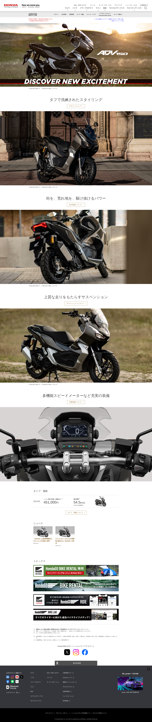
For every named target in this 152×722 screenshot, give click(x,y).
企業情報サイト (67, 673)
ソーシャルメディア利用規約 (79, 713)
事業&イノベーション (68, 682)
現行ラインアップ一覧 (118, 20)
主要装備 (71, 14)
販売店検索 (77, 663)
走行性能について (75, 205)
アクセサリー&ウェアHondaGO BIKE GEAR (105, 14)
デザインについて (75, 106)
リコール (92, 3)
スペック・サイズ (91, 14)
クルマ (68, 8)
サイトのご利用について (100, 713)
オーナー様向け (118, 14)
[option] (43, 535)
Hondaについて (67, 677)
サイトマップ (118, 3)
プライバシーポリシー (62, 713)
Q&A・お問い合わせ (80, 3)
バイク (76, 8)
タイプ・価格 (80, 14)
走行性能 (64, 14)
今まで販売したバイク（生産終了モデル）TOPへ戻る (110, 19)
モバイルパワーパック (118, 8)
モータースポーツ (105, 3)
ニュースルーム (131, 3)
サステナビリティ (67, 686)
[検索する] (147, 8)
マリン (99, 8)
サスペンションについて (75, 303)
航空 (106, 8)
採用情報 (65, 700)
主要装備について (75, 402)
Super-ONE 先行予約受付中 (130, 692)
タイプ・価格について (75, 512)
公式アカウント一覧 (12, 692)
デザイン (56, 14)
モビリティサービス (135, 8)
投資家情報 (66, 691)
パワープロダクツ (87, 8)
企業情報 (143, 3)
